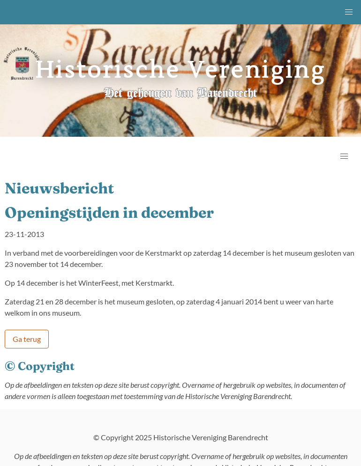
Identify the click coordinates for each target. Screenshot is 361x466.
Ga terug (27, 338)
